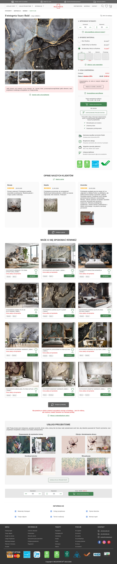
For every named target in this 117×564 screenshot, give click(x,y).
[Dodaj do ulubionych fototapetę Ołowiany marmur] (36, 350)
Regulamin (30, 544)
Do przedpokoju (79, 538)
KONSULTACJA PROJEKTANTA (58, 480)
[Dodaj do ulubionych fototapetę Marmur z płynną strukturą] (36, 270)
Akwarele (9, 276)
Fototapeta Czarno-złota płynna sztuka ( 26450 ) (91, 310)
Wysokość (101, 24)
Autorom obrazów (32, 530)
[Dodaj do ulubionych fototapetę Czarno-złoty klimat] (72, 310)
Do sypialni (78, 530)
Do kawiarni (78, 546)
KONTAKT (94, 6)
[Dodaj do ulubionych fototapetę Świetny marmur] (109, 389)
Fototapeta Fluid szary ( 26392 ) (54, 270)
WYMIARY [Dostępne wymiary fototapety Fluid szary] (69, 276)
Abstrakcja (51, 394)
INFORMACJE (38, 6)
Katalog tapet (8, 530)
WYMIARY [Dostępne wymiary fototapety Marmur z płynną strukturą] (32, 276)
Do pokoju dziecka (80, 541)
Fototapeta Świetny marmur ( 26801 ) (92, 389)
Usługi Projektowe (10, 538)
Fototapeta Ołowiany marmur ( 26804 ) (19, 349)
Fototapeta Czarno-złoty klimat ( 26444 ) (54, 310)
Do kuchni (78, 533)
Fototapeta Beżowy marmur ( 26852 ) (55, 389)
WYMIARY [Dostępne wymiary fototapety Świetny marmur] (106, 394)
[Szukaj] (102, 6)
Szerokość (85, 24)
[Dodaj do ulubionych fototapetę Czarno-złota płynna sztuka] (109, 310)
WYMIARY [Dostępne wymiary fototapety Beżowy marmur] (69, 394)
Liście (58, 541)
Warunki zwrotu (32, 536)
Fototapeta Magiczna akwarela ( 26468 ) (90, 271)
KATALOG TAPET (10, 6)
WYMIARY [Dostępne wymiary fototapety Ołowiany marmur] (32, 355)
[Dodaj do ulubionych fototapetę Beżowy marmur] (72, 389)
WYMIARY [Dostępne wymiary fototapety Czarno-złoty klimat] (69, 315)
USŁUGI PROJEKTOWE (25, 6)
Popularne (58, 530)
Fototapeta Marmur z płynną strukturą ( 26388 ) (16, 271)
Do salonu (78, 536)
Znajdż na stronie (9, 536)
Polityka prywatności (33, 541)
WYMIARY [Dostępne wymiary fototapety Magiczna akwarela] (106, 276)
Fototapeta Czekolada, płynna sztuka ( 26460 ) (19, 389)
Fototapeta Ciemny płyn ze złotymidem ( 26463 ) (15, 310)
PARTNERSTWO (78, 6)
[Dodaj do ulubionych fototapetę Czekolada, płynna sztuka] (36, 389)
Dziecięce (58, 544)
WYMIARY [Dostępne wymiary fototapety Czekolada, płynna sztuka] (32, 395)
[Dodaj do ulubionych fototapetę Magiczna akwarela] (109, 270)
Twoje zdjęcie (8, 533)
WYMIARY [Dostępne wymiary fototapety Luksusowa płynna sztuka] (69, 355)
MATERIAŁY (87, 6)
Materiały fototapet (10, 541)
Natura (58, 546)
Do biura (78, 544)
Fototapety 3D (59, 533)
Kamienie (14, 355)
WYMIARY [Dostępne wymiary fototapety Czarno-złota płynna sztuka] (106, 315)
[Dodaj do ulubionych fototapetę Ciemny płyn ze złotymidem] (36, 310)
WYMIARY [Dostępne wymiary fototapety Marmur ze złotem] (106, 355)
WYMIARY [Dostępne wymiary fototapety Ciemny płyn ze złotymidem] (32, 315)
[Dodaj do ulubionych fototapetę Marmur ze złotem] (109, 350)
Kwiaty (58, 538)
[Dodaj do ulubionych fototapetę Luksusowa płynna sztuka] (72, 350)
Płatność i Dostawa (10, 544)
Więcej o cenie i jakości (93, 86)
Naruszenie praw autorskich (35, 538)
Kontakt (7, 546)
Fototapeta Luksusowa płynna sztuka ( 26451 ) (56, 350)
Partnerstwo (31, 533)
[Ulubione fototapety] (106, 6)
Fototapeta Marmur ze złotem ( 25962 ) (93, 349)
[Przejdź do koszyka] (110, 6)
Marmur (15, 276)
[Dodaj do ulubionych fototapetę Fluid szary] (72, 270)
